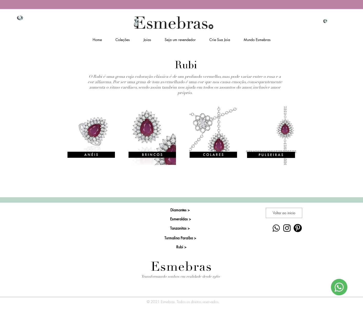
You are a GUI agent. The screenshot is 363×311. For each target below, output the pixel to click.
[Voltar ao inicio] (284, 213)
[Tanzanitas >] (180, 228)
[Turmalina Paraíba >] (180, 238)
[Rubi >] (181, 247)
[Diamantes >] (180, 210)
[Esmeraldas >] (181, 219)
